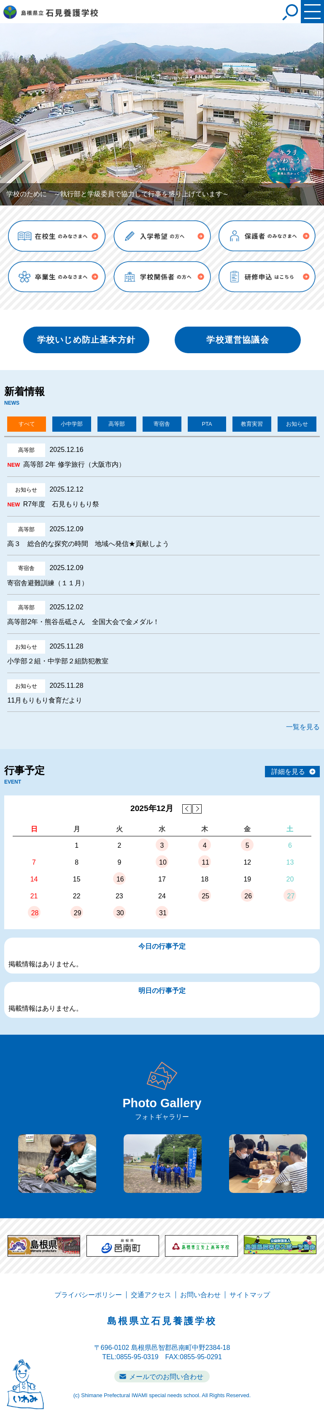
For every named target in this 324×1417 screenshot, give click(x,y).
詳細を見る (288, 771)
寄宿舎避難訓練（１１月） (47, 583)
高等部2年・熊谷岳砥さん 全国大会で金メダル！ (83, 621)
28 (35, 913)
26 (248, 896)
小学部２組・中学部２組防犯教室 (57, 661)
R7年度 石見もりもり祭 (61, 504)
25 (205, 896)
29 (77, 913)
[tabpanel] (162, 114)
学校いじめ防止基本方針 (86, 339)
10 (163, 862)
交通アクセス (151, 1294)
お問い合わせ (200, 1294)
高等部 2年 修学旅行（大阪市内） (74, 464)
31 (163, 913)
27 (291, 896)
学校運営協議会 (237, 339)
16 (120, 879)
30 (120, 913)
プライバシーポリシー (88, 1294)
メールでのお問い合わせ (166, 1376)
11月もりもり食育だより (44, 700)
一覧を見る (303, 726)
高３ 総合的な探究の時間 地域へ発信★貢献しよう (88, 543)
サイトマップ (250, 1294)
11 (205, 862)
